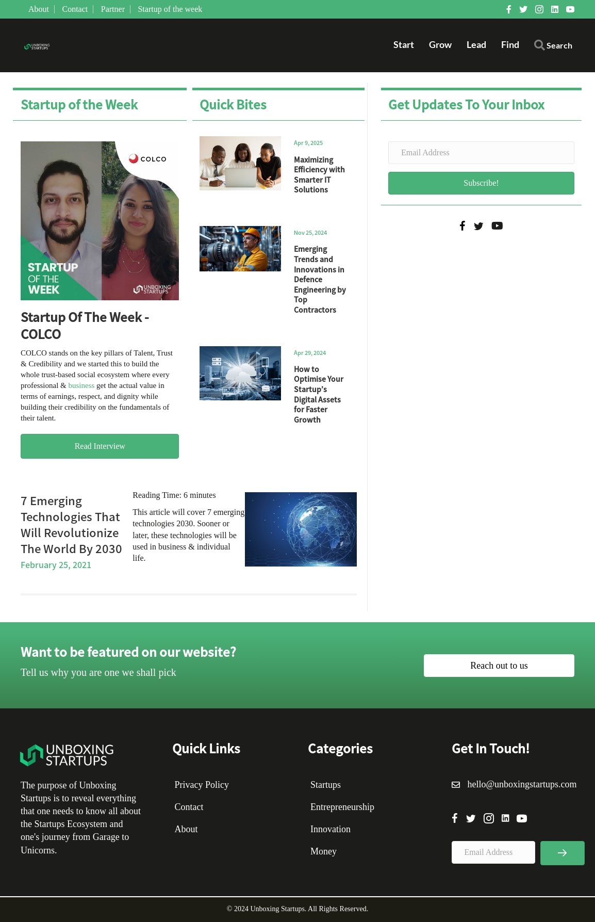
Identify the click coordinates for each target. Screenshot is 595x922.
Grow (440, 44)
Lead (476, 44)
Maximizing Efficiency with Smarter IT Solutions (319, 174)
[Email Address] (481, 152)
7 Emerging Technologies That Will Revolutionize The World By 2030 (71, 524)
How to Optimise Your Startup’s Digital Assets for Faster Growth (318, 394)
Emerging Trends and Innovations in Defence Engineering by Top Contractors (320, 279)
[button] (553, 48)
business (81, 385)
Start (403, 44)
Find (510, 44)
